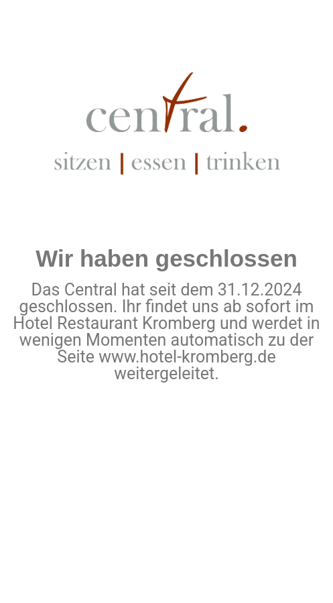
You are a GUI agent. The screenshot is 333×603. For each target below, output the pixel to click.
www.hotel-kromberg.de (187, 356)
